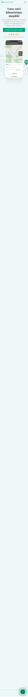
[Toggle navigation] (25, 2)
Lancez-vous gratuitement (14, 30)
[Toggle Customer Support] (22, 691)
